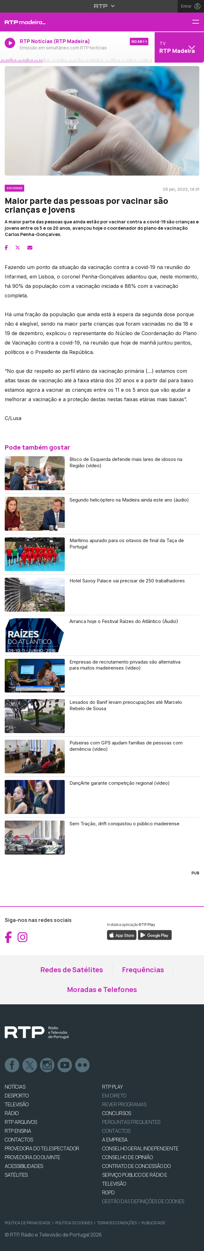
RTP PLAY (112, 1086)
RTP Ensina (18, 1130)
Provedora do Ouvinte (32, 1157)
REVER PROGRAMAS (124, 1104)
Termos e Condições (117, 1223)
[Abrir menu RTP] (102, 6)
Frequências (143, 969)
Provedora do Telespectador (42, 1148)
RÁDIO (12, 1113)
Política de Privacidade (28, 1223)
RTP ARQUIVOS (21, 1122)
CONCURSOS (116, 1113)
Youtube (65, 1065)
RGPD (108, 1192)
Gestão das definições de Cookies (143, 1201)
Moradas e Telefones (102, 989)
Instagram (47, 1065)
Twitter (29, 1065)
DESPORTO (17, 1095)
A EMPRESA (115, 1139)
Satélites (16, 1174)
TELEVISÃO (17, 1104)
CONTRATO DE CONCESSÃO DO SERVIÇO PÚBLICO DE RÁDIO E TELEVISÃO (136, 1175)
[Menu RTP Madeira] (198, 22)
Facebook (12, 1065)
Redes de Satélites (71, 969)
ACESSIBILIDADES (24, 1166)
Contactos (116, 1130)
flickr (82, 1065)
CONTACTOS (19, 1139)
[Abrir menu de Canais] (178, 47)
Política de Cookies (73, 1223)
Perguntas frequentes (131, 1122)
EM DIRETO (114, 1095)
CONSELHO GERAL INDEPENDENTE (140, 1148)
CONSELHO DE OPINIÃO (127, 1157)
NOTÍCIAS (15, 1086)
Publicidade (153, 1223)
